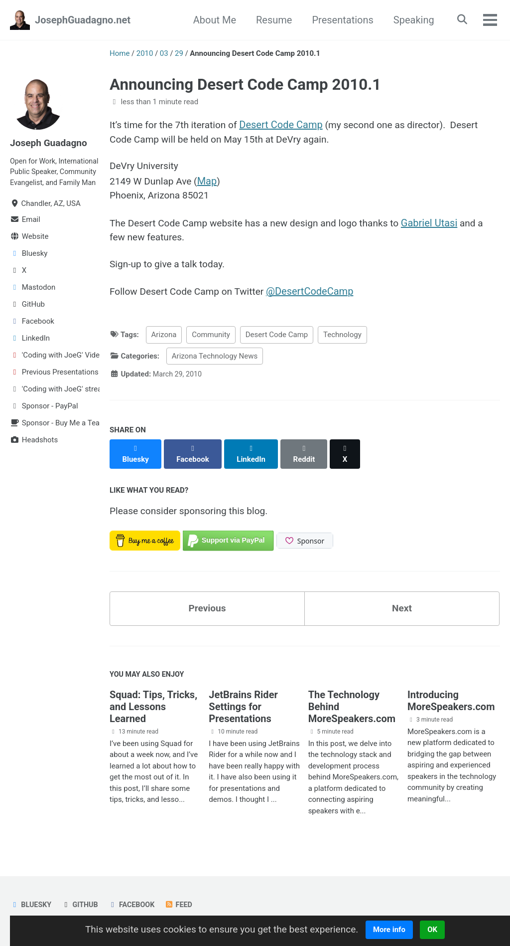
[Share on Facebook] (194, 453)
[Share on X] (349, 453)
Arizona (164, 340)
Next (401, 605)
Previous (207, 605)
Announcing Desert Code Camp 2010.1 (245, 84)
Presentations (339, 20)
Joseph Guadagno (50, 143)
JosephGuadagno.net (82, 20)
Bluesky (31, 903)
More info (396, 929)
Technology (342, 340)
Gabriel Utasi (443, 225)
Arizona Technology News (215, 361)
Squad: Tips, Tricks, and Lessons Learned (153, 706)
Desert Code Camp (287, 125)
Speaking (410, 20)
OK (439, 929)
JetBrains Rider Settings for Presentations (243, 706)
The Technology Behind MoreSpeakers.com (352, 706)
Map (211, 183)
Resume (270, 20)
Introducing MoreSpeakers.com (451, 700)
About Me (211, 20)
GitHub (82, 903)
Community (211, 340)
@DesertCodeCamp (317, 296)
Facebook (135, 903)
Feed (183, 903)
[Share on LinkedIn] (253, 453)
